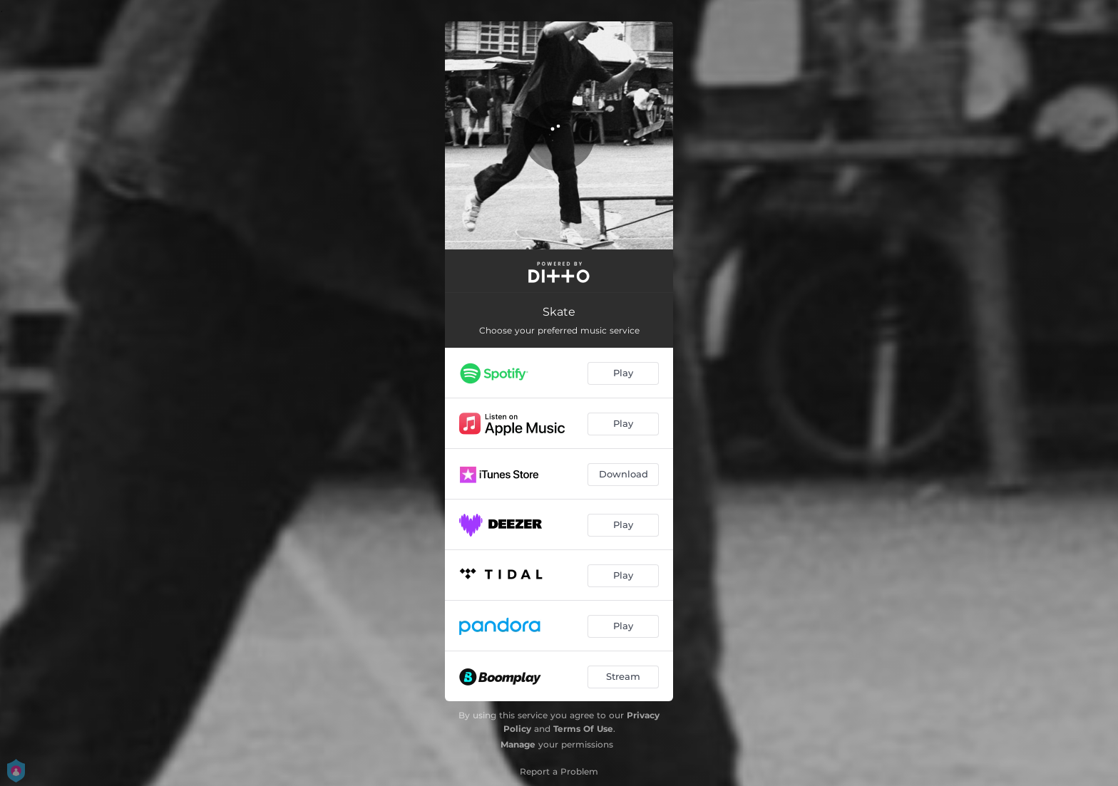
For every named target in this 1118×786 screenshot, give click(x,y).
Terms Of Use (583, 728)
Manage (518, 744)
